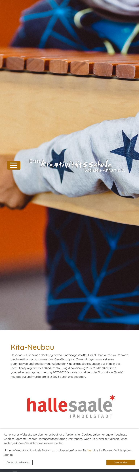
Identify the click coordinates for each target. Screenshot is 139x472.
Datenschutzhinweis (18, 462)
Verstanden (121, 462)
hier (89, 450)
